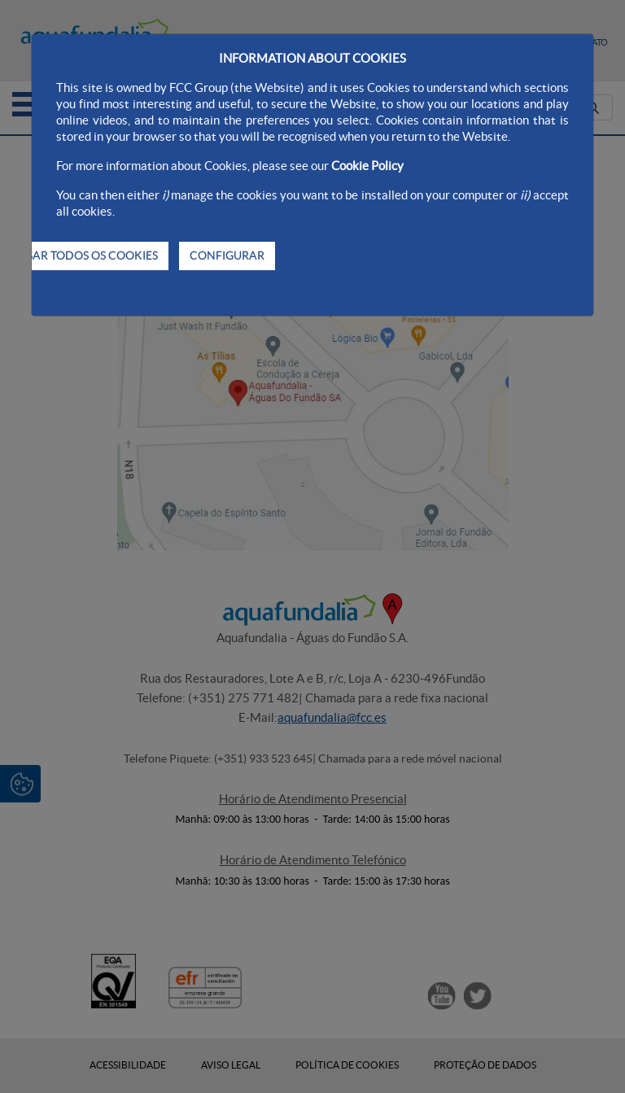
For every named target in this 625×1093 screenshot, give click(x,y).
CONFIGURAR (227, 255)
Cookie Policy (367, 166)
